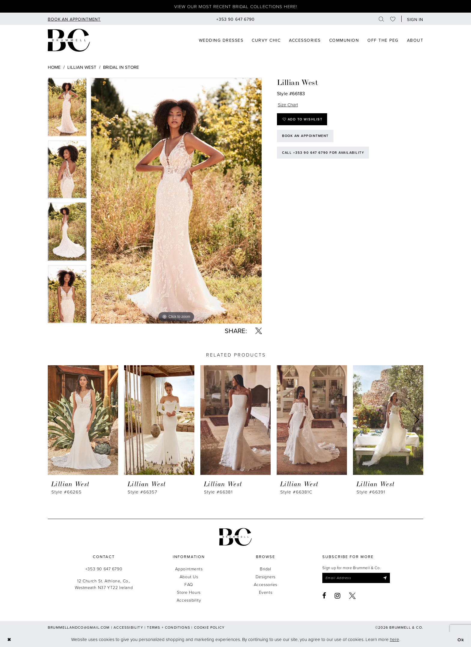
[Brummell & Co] (69, 40)
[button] (413, 19)
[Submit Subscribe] (385, 578)
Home (54, 67)
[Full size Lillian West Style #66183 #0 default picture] (176, 201)
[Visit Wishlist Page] (393, 18)
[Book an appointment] (74, 18)
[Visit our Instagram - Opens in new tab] (338, 595)
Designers (265, 576)
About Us (189, 576)
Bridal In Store (121, 67)
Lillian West (81, 67)
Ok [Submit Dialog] (460, 639)
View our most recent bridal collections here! (235, 6)
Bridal (265, 569)
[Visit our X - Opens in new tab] (352, 595)
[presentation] (83, 420)
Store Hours (188, 592)
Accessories (265, 584)
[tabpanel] (67, 109)
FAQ (188, 584)
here (394, 639)
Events (265, 592)
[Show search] (381, 18)
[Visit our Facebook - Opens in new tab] (324, 595)
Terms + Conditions (168, 627)
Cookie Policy (209, 627)
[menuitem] (74, 18)
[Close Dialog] (9, 639)
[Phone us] (235, 18)
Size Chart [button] (288, 105)
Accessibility (189, 600)
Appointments (189, 569)
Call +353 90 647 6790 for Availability (323, 152)
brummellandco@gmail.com (79, 627)
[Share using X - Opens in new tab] (258, 330)
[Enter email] (356, 578)
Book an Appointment (305, 135)
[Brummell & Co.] (235, 537)
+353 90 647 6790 (103, 569)
